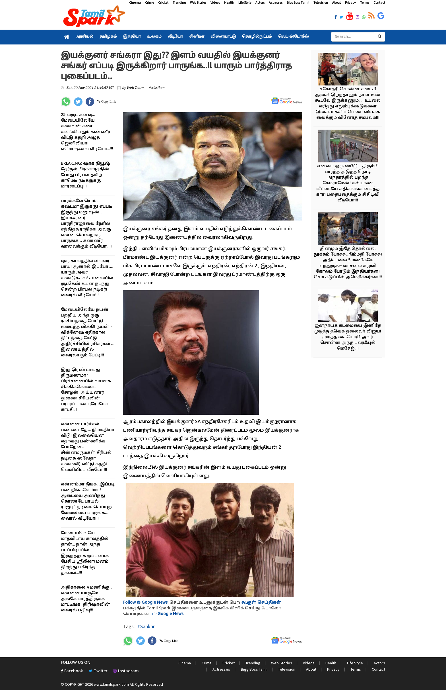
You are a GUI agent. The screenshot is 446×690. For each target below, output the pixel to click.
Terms (364, 2)
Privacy (350, 2)
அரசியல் (84, 36)
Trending (179, 2)
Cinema (135, 2)
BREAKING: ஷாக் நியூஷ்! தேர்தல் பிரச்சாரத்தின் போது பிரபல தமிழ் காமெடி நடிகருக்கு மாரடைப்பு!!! (86, 175)
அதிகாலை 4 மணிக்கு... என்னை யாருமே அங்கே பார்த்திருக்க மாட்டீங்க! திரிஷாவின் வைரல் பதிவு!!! (86, 599)
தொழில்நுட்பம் (257, 36)
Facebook (72, 671)
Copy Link (108, 101)
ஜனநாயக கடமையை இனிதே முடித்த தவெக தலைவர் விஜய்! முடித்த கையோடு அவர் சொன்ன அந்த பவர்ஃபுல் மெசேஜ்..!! (347, 337)
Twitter (98, 671)
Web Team (135, 88)
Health (229, 2)
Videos (215, 2)
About (336, 2)
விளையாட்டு (223, 36)
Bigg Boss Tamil (298, 2)
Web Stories (198, 2)
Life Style (244, 2)
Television (320, 2)
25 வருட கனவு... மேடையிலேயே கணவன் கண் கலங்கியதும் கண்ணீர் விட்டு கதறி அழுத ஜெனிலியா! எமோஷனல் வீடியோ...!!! (87, 132)
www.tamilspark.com (111, 684)
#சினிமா (156, 88)
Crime (149, 2)
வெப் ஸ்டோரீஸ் (293, 36)
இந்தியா (132, 36)
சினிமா (196, 36)
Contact (379, 2)
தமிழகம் (108, 36)
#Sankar (146, 626)
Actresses (275, 2)
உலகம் (154, 36)
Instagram (126, 671)
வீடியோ (175, 36)
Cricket (163, 2)
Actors (260, 2)
